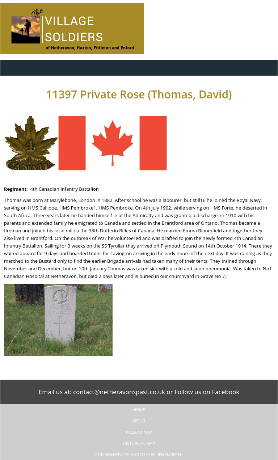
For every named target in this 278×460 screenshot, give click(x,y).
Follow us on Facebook (206, 392)
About (139, 420)
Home (139, 409)
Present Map (139, 432)
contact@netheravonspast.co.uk (119, 392)
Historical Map (139, 443)
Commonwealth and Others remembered (139, 454)
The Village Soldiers (80, 28)
